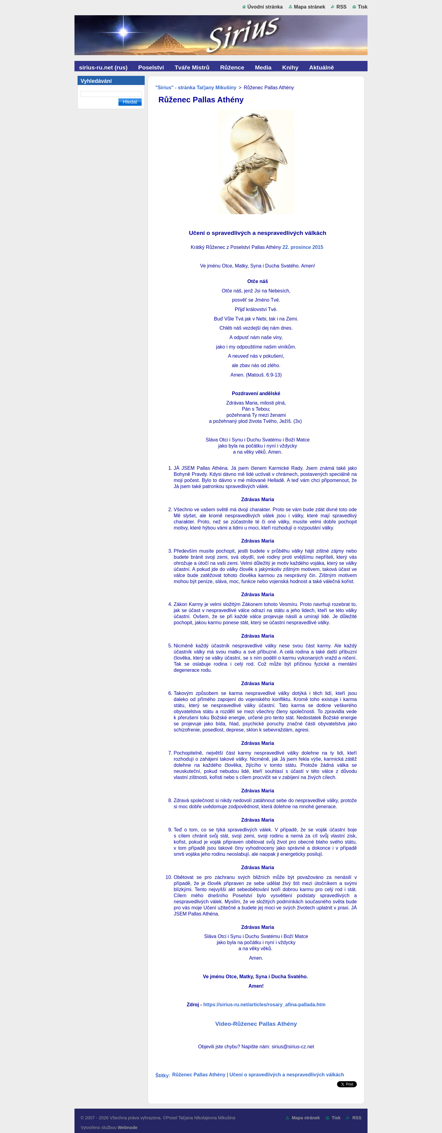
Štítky (162, 1075)
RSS (341, 6)
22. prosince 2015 (302, 247)
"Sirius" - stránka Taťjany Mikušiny (195, 87)
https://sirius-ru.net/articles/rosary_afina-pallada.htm (264, 1004)
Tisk (363, 6)
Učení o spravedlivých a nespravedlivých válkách (287, 1074)
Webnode (128, 1127)
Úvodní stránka (265, 6)
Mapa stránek (309, 6)
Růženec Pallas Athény (199, 1074)
